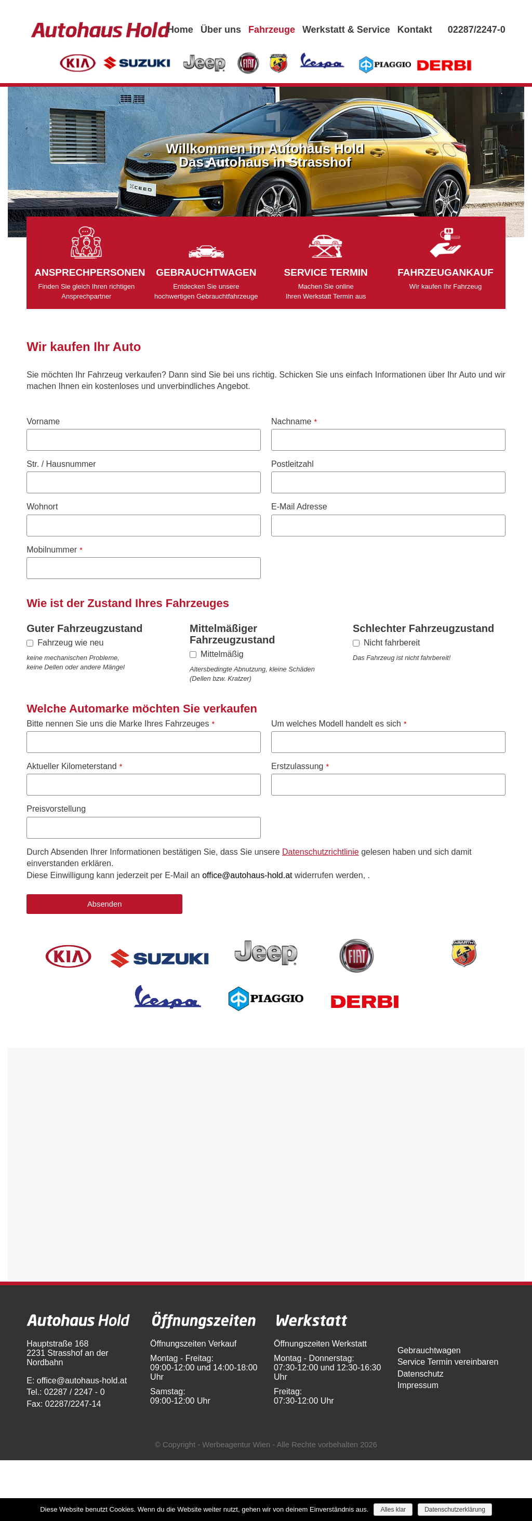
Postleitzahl (292, 464)
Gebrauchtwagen (429, 1350)
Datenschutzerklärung (454, 1509)
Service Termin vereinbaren (447, 1361)
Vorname (43, 421)
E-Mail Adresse (299, 506)
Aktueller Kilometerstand (74, 766)
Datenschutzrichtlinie (320, 851)
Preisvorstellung (56, 808)
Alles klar (393, 1509)
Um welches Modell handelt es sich (339, 723)
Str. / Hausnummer (61, 464)
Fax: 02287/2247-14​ (63, 1403)
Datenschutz (420, 1373)
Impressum (417, 1385)
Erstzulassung (300, 766)
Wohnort (42, 506)
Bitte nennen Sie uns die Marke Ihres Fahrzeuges (120, 723)
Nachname (294, 421)
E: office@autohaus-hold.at (76, 1380)
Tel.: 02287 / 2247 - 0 (65, 1392)
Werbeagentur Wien (236, 1445)
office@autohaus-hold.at (247, 875)
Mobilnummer (54, 549)
